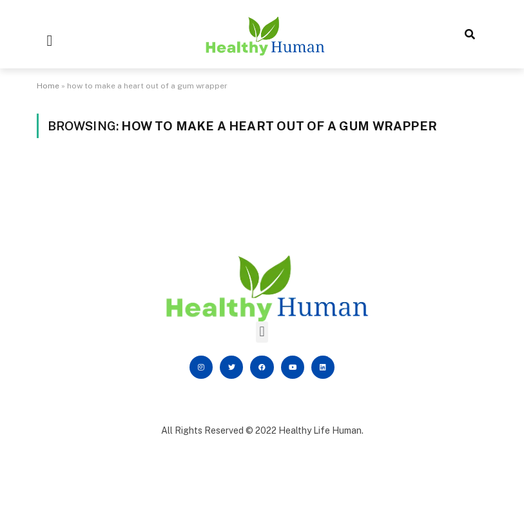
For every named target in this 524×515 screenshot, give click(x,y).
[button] (50, 40)
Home (48, 85)
